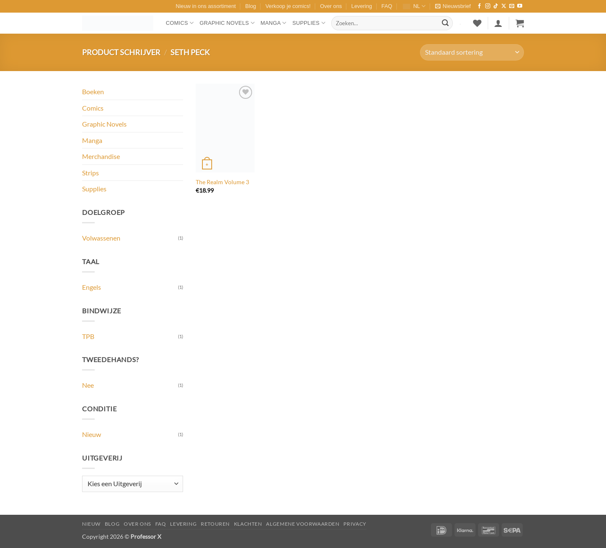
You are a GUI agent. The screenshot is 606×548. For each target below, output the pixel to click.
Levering (361, 6)
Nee (88, 385)
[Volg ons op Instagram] (487, 6)
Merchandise (101, 156)
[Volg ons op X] (503, 6)
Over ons (331, 6)
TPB (88, 336)
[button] (453, 6)
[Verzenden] (445, 23)
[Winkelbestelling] (472, 52)
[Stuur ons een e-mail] (511, 6)
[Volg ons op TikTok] (495, 6)
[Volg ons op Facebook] (479, 6)
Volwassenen (101, 238)
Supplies (308, 23)
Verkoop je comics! (288, 6)
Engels (91, 287)
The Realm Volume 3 (222, 181)
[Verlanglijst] (477, 23)
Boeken (93, 91)
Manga (273, 23)
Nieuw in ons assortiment (205, 6)
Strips (90, 173)
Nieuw (91, 434)
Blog (250, 6)
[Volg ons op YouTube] (519, 6)
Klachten (248, 524)
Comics (180, 23)
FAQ (386, 6)
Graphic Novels (227, 23)
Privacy (354, 524)
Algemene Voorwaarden (302, 524)
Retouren (215, 524)
